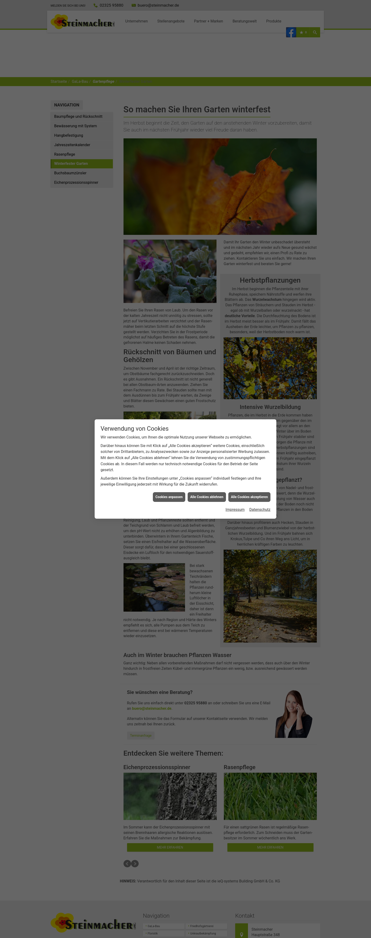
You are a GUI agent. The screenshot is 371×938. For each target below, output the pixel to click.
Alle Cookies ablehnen (206, 497)
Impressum (235, 509)
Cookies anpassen (169, 497)
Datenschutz (259, 509)
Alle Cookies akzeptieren (249, 497)
